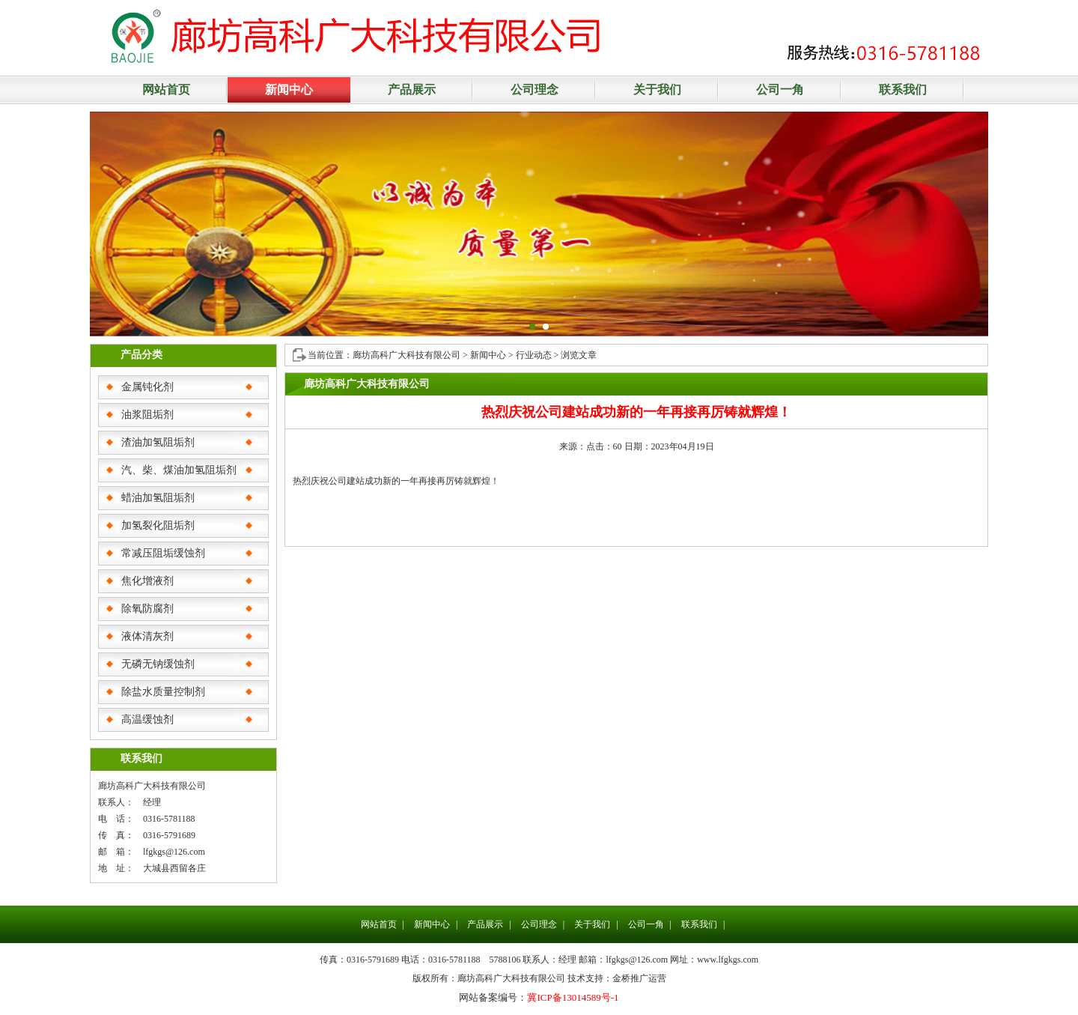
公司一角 (780, 89)
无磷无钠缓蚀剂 (158, 664)
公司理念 (534, 89)
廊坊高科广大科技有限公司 (408, 355)
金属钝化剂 (147, 387)
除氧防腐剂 (147, 608)
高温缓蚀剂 (147, 719)
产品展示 (412, 89)
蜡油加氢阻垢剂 (158, 497)
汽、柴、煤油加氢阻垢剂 (179, 470)
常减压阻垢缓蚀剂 (163, 553)
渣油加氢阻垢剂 (158, 442)
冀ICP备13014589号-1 (572, 997)
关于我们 (657, 89)
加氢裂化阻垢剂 (158, 525)
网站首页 (166, 89)
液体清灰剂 (147, 636)
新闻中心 (289, 89)
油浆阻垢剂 (147, 414)
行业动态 (534, 355)
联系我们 (903, 89)
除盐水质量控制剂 (163, 691)
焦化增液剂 (147, 581)
